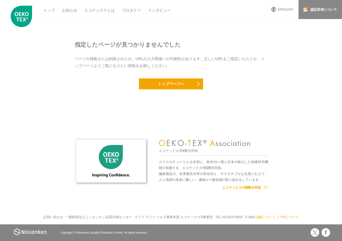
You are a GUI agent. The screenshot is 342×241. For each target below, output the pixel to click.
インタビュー (159, 10)
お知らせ (69, 10)
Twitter (315, 232)
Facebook (326, 232)
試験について (266, 217)
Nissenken (30, 232)
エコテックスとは (99, 10)
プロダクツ (131, 10)
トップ (49, 10)
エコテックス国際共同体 (22, 16)
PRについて (290, 217)
